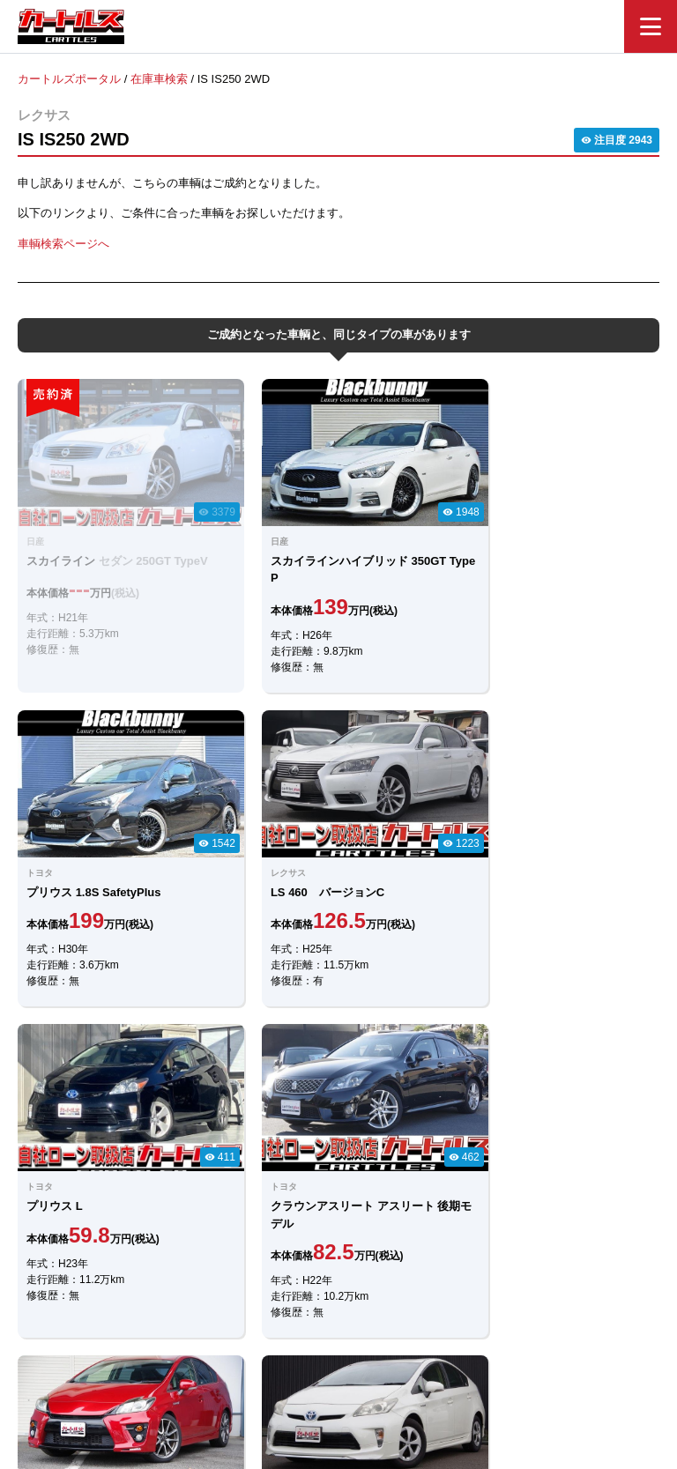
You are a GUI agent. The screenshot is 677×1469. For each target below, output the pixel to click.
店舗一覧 (427, 1369)
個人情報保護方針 (516, 1369)
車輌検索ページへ (63, 242)
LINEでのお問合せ (338, 1081)
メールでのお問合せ (338, 1130)
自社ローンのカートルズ (320, 1369)
